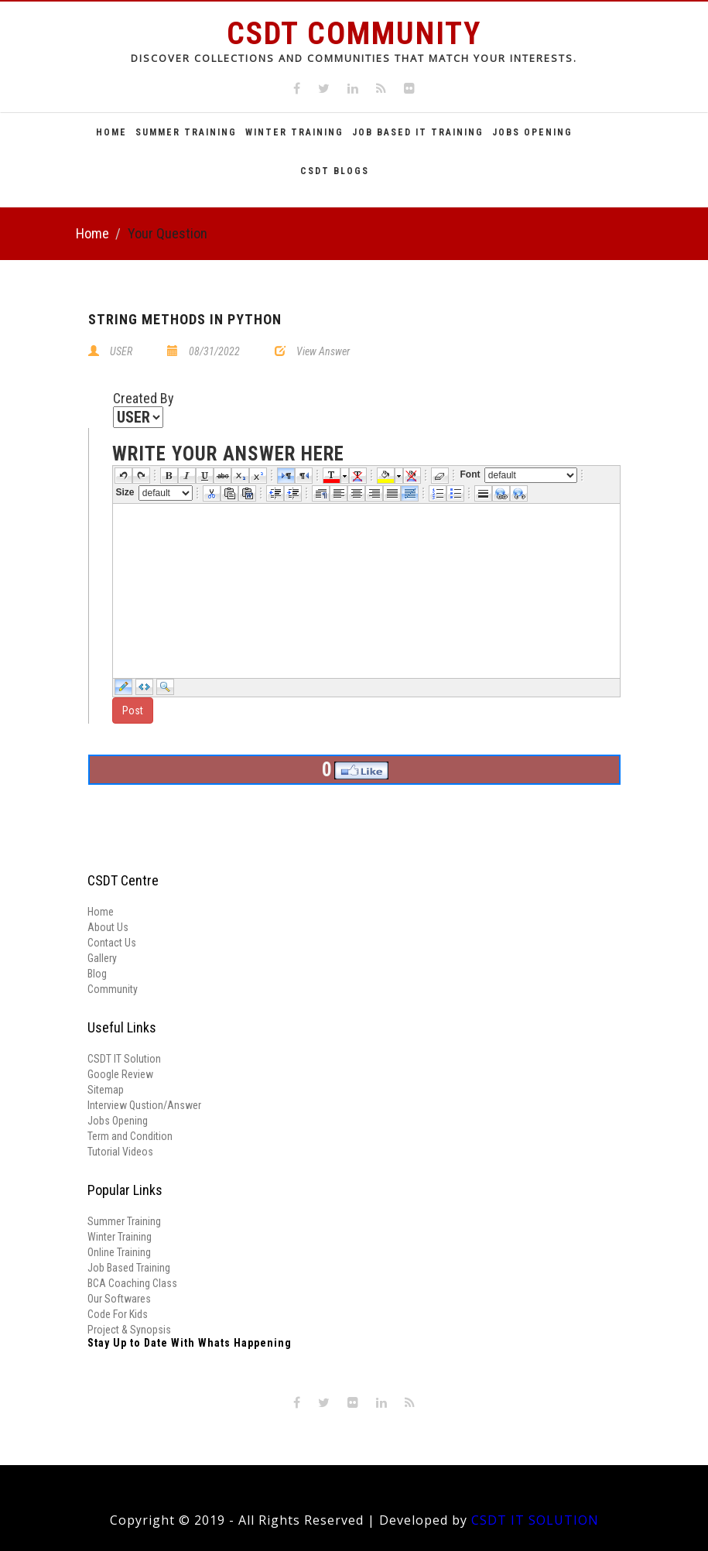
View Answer (323, 351)
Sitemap (105, 1090)
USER (121, 351)
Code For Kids (117, 1314)
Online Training (119, 1252)
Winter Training (294, 132)
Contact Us (111, 942)
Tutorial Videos (120, 1151)
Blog (97, 973)
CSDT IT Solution (124, 1059)
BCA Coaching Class (132, 1283)
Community (112, 989)
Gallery (102, 958)
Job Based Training (128, 1268)
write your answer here (228, 454)
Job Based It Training (418, 132)
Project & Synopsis (129, 1329)
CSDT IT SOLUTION (535, 1520)
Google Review (120, 1074)
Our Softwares (119, 1298)
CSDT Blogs (334, 171)
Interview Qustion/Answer (144, 1105)
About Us (107, 927)
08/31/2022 (214, 351)
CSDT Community (354, 33)
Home (111, 132)
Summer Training (186, 132)
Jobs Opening (532, 132)
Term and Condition (130, 1136)
